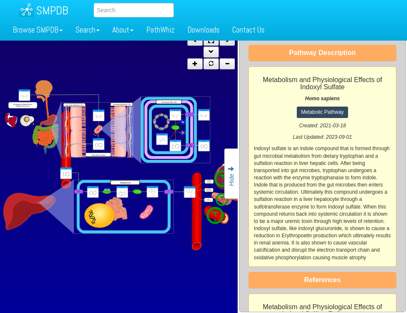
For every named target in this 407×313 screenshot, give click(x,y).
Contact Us (248, 30)
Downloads (203, 30)
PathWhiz (160, 30)
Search (87, 30)
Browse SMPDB (38, 30)
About (123, 30)
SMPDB (52, 10)
